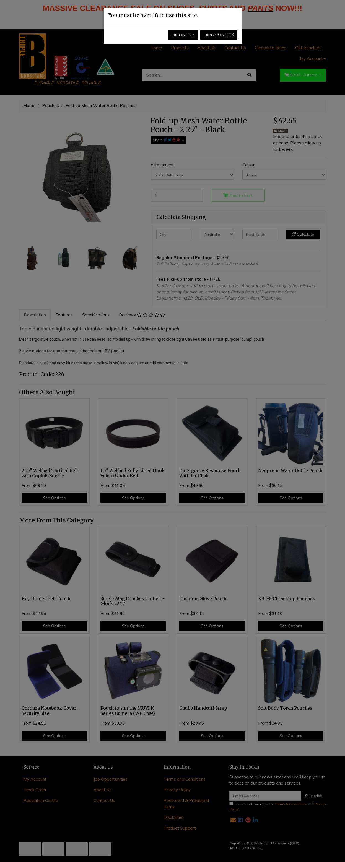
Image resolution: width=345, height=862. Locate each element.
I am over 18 (183, 34)
